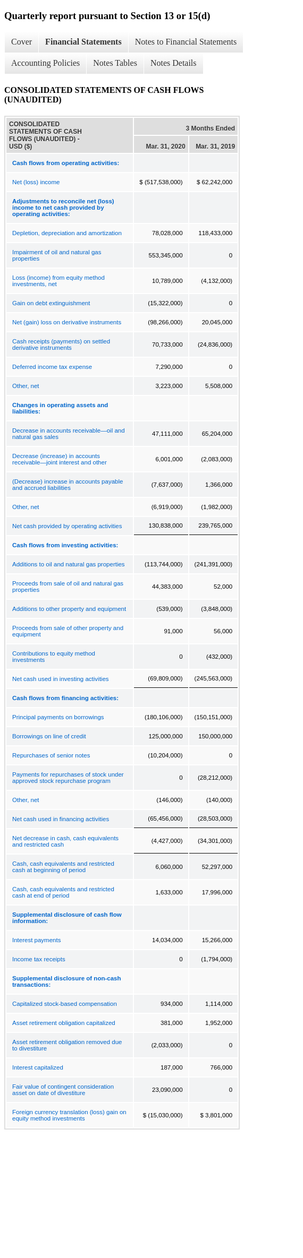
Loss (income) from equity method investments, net (58, 280)
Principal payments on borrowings (58, 717)
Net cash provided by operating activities (67, 526)
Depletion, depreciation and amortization (67, 233)
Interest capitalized (37, 1067)
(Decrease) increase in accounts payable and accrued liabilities (67, 484)
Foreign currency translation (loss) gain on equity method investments (69, 1115)
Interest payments (36, 940)
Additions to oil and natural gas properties (68, 564)
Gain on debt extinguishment (51, 303)
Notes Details (173, 62)
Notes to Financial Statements (186, 41)
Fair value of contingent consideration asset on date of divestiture (63, 1089)
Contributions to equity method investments (53, 656)
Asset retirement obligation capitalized (63, 1023)
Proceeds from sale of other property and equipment (67, 631)
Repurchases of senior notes (51, 755)
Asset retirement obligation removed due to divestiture (67, 1045)
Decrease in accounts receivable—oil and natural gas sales (68, 433)
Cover (21, 41)
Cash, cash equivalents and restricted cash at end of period (63, 892)
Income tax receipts (38, 959)
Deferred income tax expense (52, 367)
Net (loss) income (36, 182)
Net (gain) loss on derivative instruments (66, 322)
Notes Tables (115, 62)
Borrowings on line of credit (49, 736)
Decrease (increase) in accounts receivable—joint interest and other (59, 459)
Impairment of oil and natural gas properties (56, 255)
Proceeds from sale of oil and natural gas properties (67, 586)
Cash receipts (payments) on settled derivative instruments (61, 344)
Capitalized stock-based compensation (64, 1004)
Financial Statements (83, 41)
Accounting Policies (45, 62)
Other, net (25, 386)
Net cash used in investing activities (60, 679)
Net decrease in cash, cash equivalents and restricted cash (65, 841)
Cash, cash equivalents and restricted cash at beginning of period (63, 866)
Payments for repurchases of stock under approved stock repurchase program (68, 777)
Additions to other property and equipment (69, 609)
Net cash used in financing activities (60, 819)
